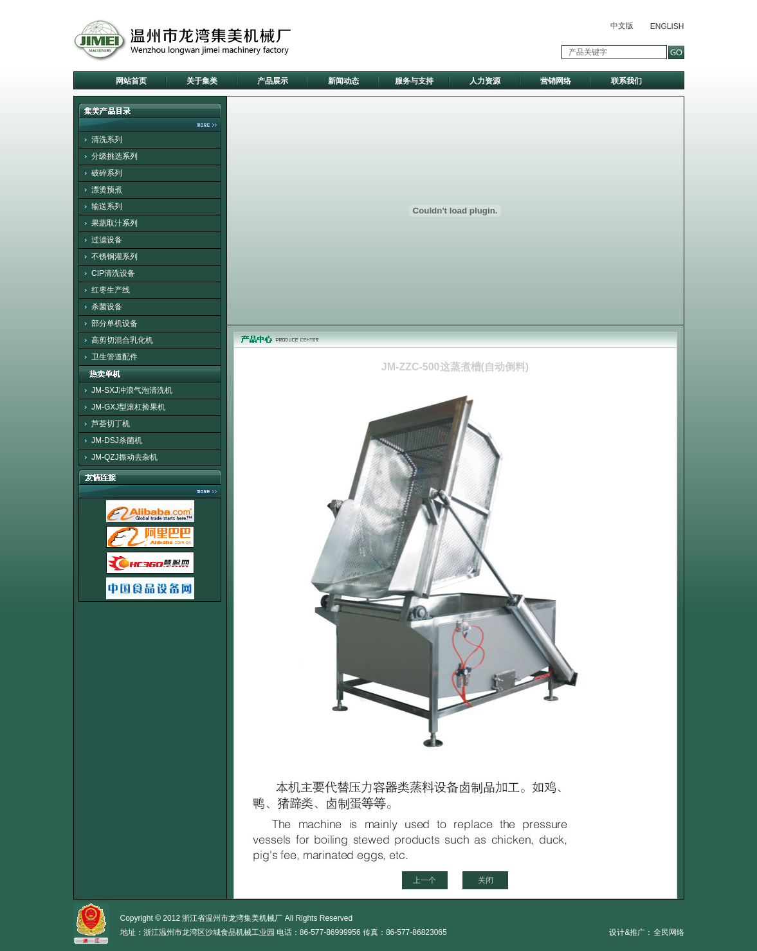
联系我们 (626, 81)
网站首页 (131, 81)
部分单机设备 (114, 323)
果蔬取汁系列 (114, 223)
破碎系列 (106, 172)
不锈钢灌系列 (114, 256)
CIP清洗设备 (113, 273)
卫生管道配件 (114, 356)
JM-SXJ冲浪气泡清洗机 (131, 390)
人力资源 (485, 81)
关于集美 (202, 81)
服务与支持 (414, 81)
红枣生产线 (110, 289)
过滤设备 (106, 239)
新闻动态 (343, 81)
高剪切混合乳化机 (122, 340)
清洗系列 (106, 139)
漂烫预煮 (106, 189)
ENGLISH (667, 26)
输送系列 (106, 206)
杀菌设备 (106, 306)
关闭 (485, 880)
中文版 (622, 25)
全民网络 (668, 932)
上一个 (424, 880)
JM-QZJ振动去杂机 (124, 457)
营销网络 (555, 81)
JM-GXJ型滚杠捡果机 (128, 407)
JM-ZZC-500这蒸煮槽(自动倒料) (455, 366)
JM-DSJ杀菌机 (116, 440)
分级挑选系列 (114, 156)
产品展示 (272, 81)
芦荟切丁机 (110, 423)
